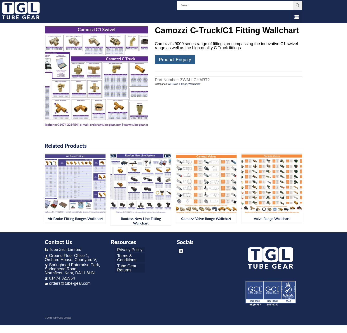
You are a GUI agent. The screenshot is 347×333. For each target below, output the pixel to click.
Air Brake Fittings (177, 84)
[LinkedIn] (181, 250)
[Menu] (296, 17)
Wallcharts (194, 84)
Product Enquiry (175, 59)
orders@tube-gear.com (68, 283)
